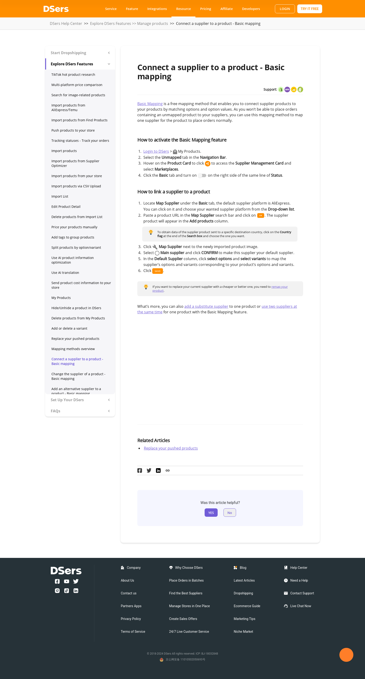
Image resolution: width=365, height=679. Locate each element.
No (229, 512)
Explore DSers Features (110, 23)
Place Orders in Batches (186, 580)
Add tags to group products (72, 237)
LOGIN (285, 9)
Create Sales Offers (183, 619)
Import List (59, 196)
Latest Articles (244, 580)
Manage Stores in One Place (189, 606)
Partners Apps (131, 606)
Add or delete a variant (69, 328)
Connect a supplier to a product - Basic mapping (77, 361)
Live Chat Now (300, 606)
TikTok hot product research (73, 74)
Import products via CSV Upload (76, 186)
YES (211, 512)
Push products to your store (73, 130)
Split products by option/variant (76, 247)
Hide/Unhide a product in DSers (76, 308)
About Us (127, 580)
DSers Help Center (66, 23)
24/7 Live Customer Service (189, 631)
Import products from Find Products (79, 120)
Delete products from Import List (76, 217)
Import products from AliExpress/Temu (68, 107)
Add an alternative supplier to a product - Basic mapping (76, 391)
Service (111, 9)
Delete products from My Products (78, 318)
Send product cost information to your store (81, 285)
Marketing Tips (244, 619)
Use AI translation (65, 272)
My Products (61, 297)
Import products (64, 151)
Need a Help (299, 580)
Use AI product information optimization (72, 260)
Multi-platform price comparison (76, 85)
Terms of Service (133, 631)
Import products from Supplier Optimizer (75, 163)
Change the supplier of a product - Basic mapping (78, 376)
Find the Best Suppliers (186, 593)
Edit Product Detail (66, 206)
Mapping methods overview (73, 349)
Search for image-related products (78, 95)
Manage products (152, 23)
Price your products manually (74, 227)
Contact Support (302, 593)
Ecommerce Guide (247, 606)
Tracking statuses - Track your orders (80, 140)
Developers (251, 9)
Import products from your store (76, 176)
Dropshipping (243, 593)
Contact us (128, 593)
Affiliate (226, 9)
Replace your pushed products (75, 338)
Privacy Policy (131, 619)
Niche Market (243, 631)
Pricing (205, 9)
